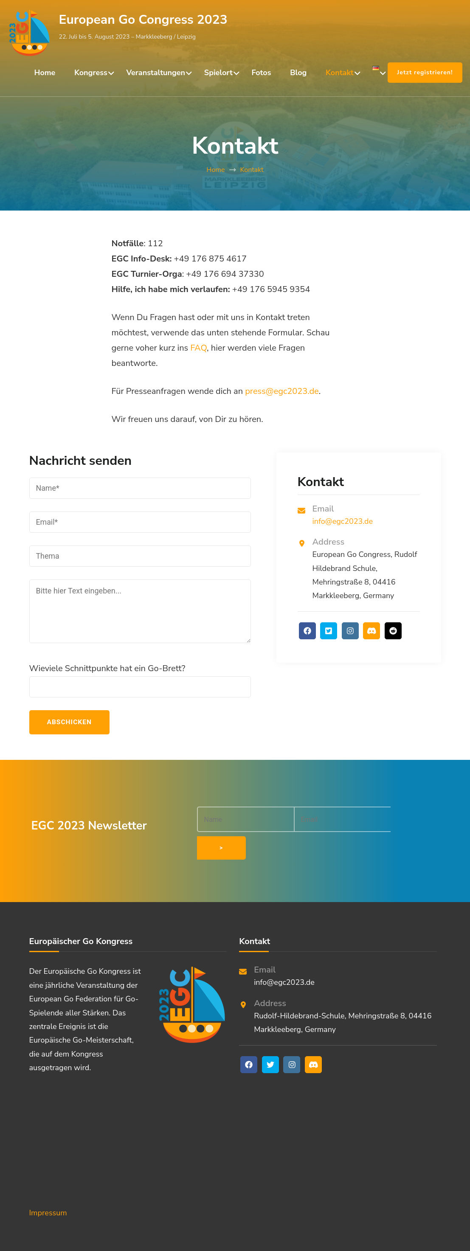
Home (45, 72)
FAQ (198, 348)
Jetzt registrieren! (425, 72)
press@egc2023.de (282, 391)
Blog (298, 72)
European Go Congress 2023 (143, 19)
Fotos (261, 72)
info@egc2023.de (342, 521)
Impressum (48, 1185)
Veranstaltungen (155, 72)
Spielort (218, 72)
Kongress (90, 72)
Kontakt (340, 72)
